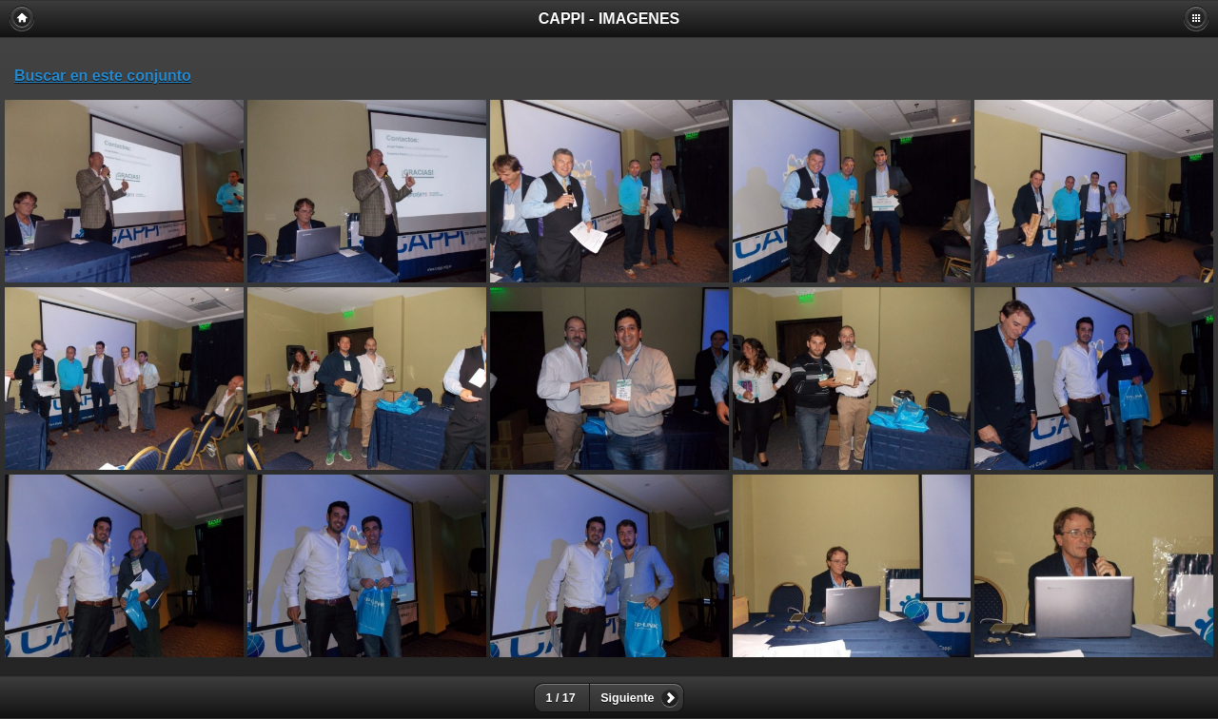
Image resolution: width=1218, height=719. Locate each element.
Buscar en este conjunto (102, 76)
